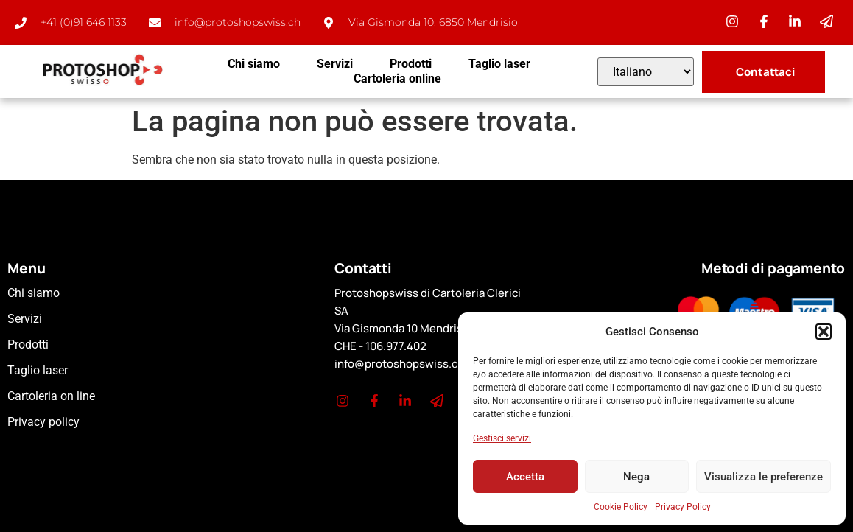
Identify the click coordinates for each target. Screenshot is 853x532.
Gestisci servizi (502, 438)
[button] (823, 331)
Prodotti (411, 64)
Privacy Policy (683, 507)
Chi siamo (254, 64)
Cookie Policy (620, 507)
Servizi (335, 64)
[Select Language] (645, 71)
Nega (636, 476)
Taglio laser (499, 64)
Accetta (525, 476)
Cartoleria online (397, 78)
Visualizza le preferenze (763, 476)
